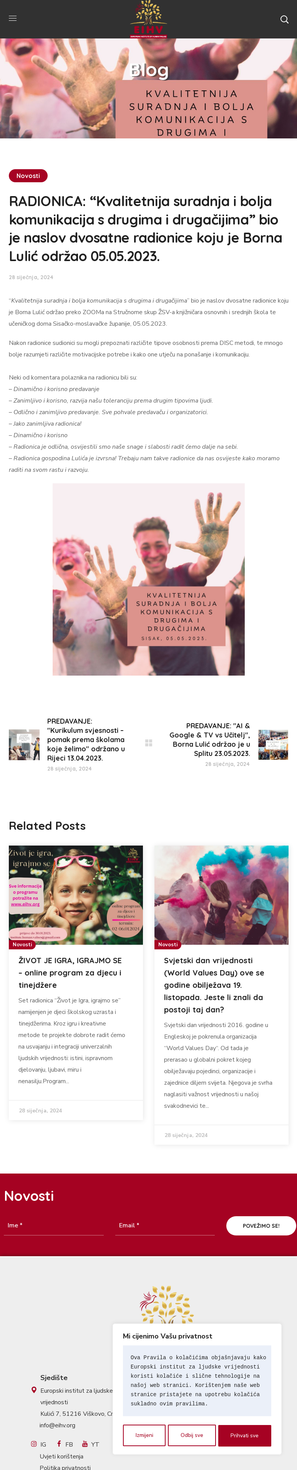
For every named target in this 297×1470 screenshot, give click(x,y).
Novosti (28, 176)
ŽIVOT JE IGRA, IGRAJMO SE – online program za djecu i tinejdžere (70, 973)
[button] (284, 19)
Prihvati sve (245, 1435)
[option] (76, 983)
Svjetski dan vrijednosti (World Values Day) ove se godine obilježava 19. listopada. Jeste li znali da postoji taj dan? (214, 985)
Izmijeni (144, 1435)
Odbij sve (192, 1435)
